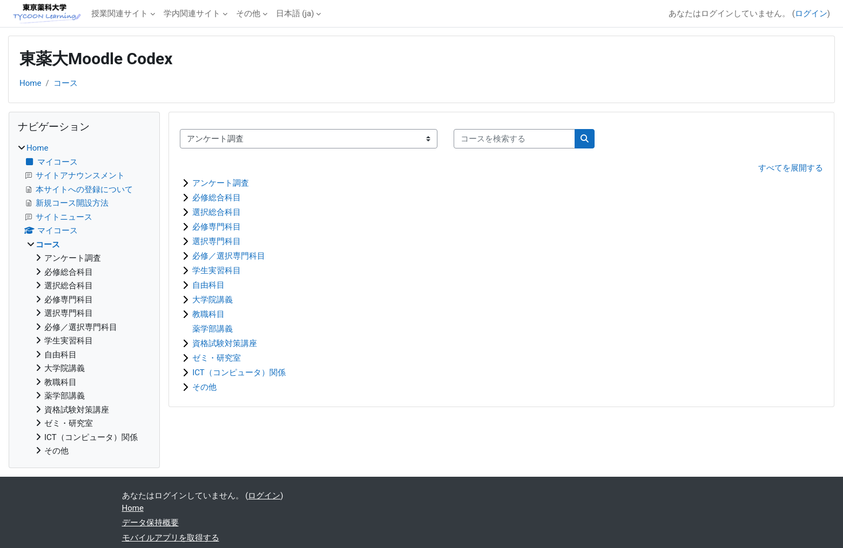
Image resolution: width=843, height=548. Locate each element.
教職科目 (208, 314)
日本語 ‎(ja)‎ (295, 13)
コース (65, 83)
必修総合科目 (216, 197)
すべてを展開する (790, 168)
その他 (248, 13)
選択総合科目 (216, 212)
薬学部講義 (212, 329)
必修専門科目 (216, 227)
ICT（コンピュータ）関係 (239, 372)
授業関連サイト (119, 13)
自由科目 (208, 285)
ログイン (811, 13)
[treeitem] (84, 299)
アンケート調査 (220, 183)
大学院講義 (212, 300)
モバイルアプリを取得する (170, 538)
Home (30, 83)
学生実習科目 (216, 270)
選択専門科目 (216, 241)
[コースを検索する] (514, 139)
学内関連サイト (192, 13)
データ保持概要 (150, 522)
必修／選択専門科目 (228, 256)
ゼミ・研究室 (216, 358)
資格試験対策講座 (224, 343)
